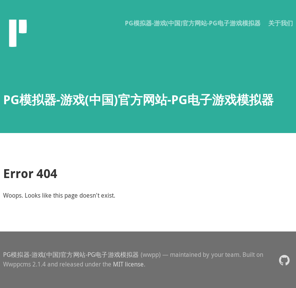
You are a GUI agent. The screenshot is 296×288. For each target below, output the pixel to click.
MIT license (128, 264)
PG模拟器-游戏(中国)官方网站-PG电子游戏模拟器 (193, 23)
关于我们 (280, 23)
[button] (284, 259)
